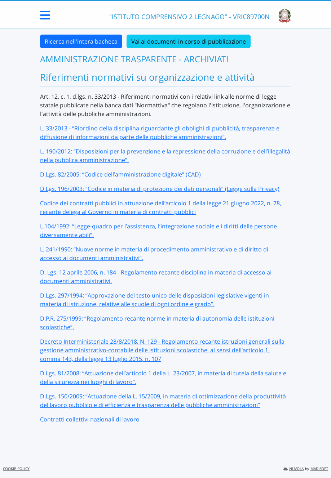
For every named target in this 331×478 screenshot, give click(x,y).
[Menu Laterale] (45, 17)
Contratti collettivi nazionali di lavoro (90, 419)
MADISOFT (319, 468)
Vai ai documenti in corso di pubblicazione (188, 41)
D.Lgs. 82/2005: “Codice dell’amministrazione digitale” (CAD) (120, 174)
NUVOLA (293, 468)
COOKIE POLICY (16, 468)
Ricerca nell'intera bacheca (81, 41)
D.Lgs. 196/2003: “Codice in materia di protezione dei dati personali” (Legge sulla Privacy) (159, 189)
